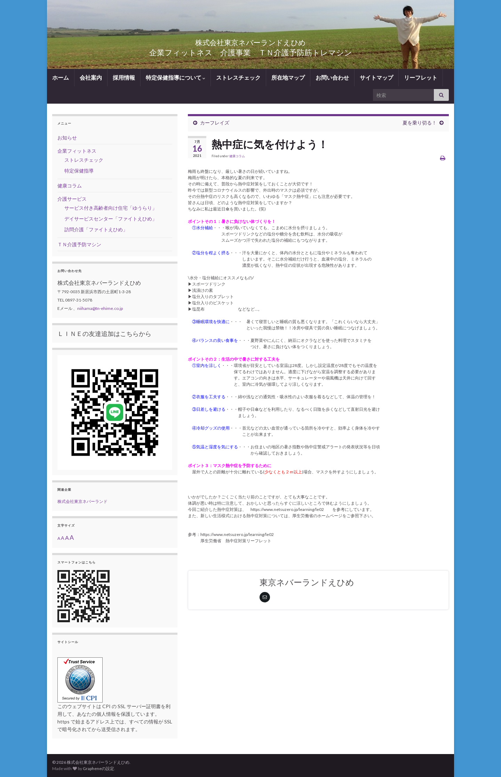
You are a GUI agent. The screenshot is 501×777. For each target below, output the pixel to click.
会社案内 (91, 77)
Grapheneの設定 (98, 768)
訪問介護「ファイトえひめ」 (96, 229)
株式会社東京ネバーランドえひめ (250, 41)
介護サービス (72, 199)
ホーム (60, 77)
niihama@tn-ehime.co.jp (100, 308)
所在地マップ (288, 77)
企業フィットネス (76, 151)
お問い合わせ (332, 77)
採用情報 (124, 77)
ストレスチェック (238, 77)
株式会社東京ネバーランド (82, 501)
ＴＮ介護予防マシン (79, 244)
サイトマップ (376, 77)
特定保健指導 (79, 171)
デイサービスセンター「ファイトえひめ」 (110, 219)
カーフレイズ (214, 123)
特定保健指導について (175, 77)
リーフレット (420, 77)
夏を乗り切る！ (420, 123)
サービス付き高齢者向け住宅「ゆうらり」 (110, 208)
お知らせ (67, 138)
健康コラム (237, 156)
